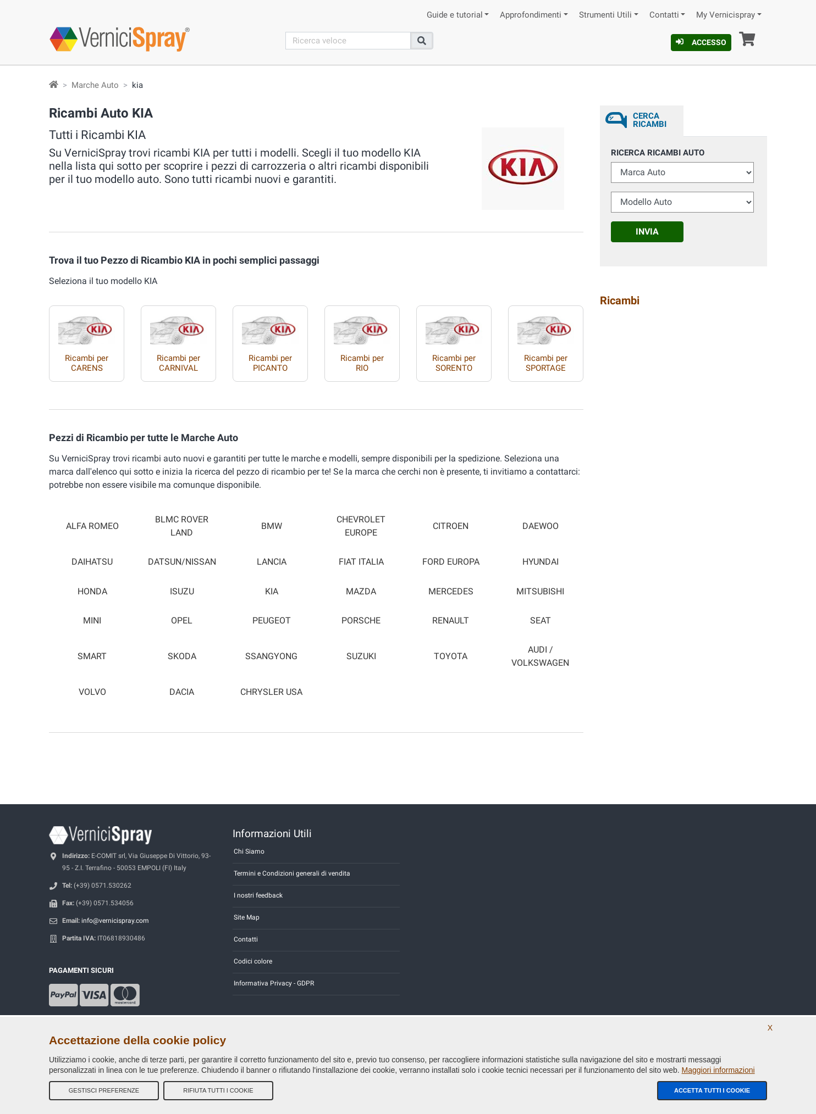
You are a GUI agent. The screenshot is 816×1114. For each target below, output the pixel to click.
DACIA (181, 692)
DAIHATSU (92, 562)
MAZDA (361, 592)
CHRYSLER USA (271, 692)
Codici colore (253, 961)
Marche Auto (95, 85)
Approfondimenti (530, 15)
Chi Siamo (249, 851)
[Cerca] (348, 40)
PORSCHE (361, 621)
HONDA (92, 592)
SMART (92, 656)
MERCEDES (450, 592)
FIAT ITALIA (361, 562)
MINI (92, 621)
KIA (271, 592)
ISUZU (182, 592)
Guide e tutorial (455, 15)
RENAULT (450, 621)
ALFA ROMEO (92, 526)
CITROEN (450, 526)
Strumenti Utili (605, 15)
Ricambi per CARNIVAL (178, 363)
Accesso (701, 42)
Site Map (247, 917)
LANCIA (271, 562)
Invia (647, 231)
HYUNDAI (540, 562)
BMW (271, 526)
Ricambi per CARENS (86, 363)
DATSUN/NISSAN (182, 562)
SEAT (540, 621)
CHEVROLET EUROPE (361, 526)
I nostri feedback (258, 895)
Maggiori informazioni (718, 1070)
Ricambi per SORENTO (454, 363)
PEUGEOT (271, 621)
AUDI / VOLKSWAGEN (540, 656)
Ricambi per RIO (362, 363)
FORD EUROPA (450, 562)
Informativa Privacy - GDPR (274, 983)
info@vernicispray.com (115, 920)
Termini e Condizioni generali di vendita (292, 873)
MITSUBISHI (540, 592)
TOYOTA (450, 656)
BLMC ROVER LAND (181, 526)
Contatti (664, 15)
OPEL (181, 621)
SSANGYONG (271, 656)
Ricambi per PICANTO (270, 363)
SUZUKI (361, 656)
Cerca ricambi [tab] (649, 120)
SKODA (182, 656)
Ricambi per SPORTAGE (545, 363)
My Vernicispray (725, 15)
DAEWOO (540, 526)
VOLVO (92, 692)
